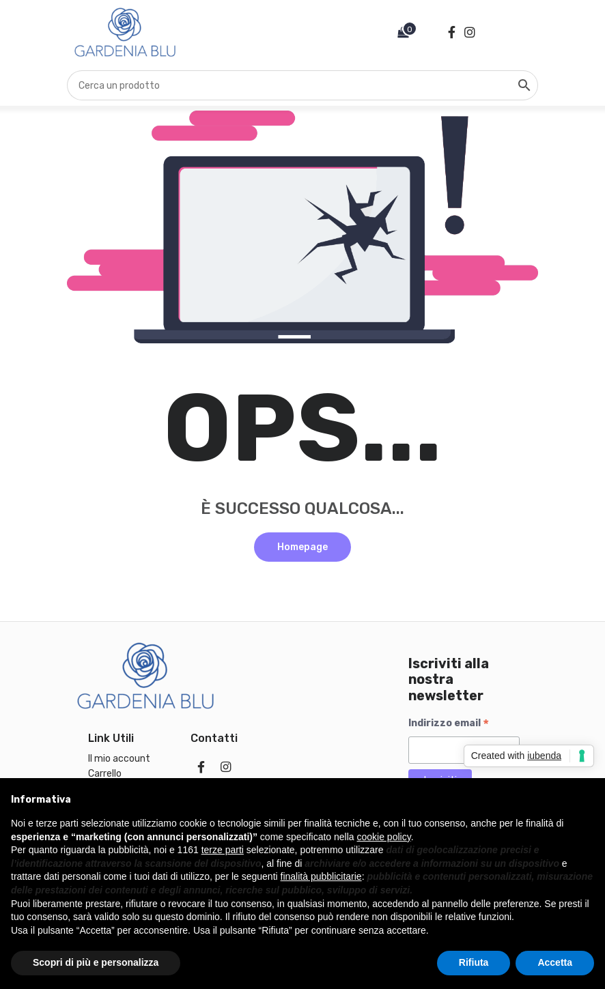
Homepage (302, 547)
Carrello (105, 773)
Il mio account (119, 758)
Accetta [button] (554, 962)
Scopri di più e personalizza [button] (95, 962)
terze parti (222, 849)
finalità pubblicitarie (321, 876)
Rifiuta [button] (474, 962)
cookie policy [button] (384, 836)
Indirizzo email (448, 723)
